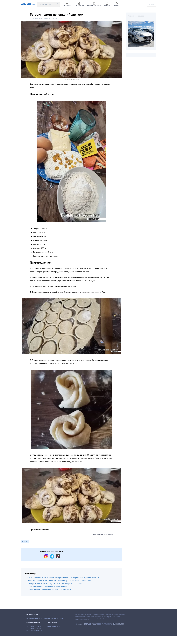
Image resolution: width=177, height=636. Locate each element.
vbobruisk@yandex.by (34, 630)
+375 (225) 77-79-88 (33, 628)
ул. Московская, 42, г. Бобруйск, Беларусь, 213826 (45, 618)
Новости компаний (94, 4)
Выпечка (25, 541)
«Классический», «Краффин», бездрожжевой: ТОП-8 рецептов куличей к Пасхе (63, 577)
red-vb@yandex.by (53, 626)
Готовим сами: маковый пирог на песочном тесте (49, 589)
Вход (151, 5)
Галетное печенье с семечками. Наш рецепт (47, 586)
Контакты (116, 4)
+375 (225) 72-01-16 (33, 626)
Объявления (79, 4)
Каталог (107, 4)
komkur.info (107, 616)
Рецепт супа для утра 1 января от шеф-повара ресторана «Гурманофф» (59, 580)
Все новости (67, 4)
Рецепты (47, 18)
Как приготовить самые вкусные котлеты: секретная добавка (55, 583)
